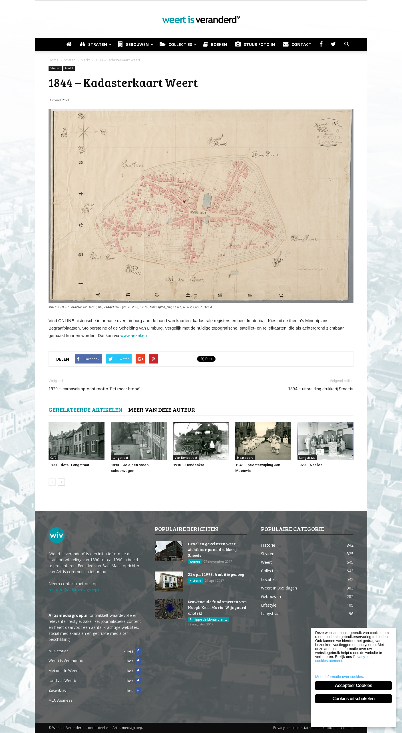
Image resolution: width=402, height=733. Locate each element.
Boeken (215, 44)
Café (53, 458)
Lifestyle (268, 605)
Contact (297, 44)
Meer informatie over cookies (339, 677)
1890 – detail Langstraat (69, 465)
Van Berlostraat (186, 458)
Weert (266, 562)
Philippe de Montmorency (208, 619)
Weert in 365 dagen (279, 588)
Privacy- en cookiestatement (296, 727)
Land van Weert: (62, 680)
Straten (95, 44)
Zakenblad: (58, 690)
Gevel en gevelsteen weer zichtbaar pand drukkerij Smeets (212, 549)
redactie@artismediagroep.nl (75, 589)
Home (54, 60)
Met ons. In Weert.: (65, 670)
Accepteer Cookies (353, 685)
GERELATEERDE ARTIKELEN (85, 409)
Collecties (178, 44)
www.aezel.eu (133, 335)
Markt (69, 68)
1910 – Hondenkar (188, 465)
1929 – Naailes (310, 465)
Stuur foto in (255, 44)
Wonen (195, 562)
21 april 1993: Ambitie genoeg (216, 574)
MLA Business (61, 700)
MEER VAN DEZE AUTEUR (161, 409)
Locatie (268, 579)
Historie (195, 581)
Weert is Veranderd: (66, 660)
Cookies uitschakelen (353, 698)
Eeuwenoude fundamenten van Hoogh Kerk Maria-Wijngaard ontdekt (217, 607)
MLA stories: (59, 651)
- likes (132, 651)
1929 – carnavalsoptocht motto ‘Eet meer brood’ (94, 388)
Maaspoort (245, 458)
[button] (346, 44)
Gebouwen (135, 44)
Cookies (329, 727)
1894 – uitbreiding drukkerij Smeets (320, 388)
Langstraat (120, 458)
